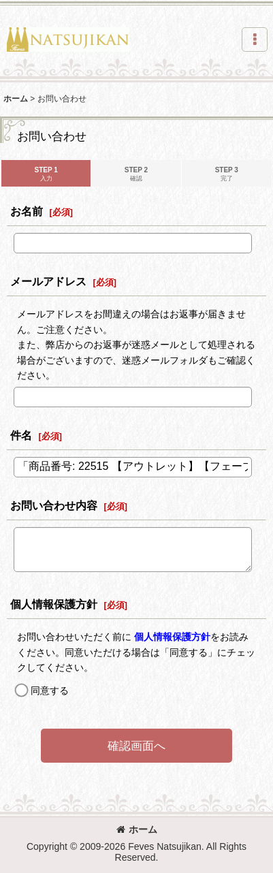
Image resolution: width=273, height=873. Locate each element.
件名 (21, 435)
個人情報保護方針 (53, 604)
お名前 (26, 211)
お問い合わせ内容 (53, 505)
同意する (50, 690)
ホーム (136, 829)
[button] (255, 39)
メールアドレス (48, 281)
